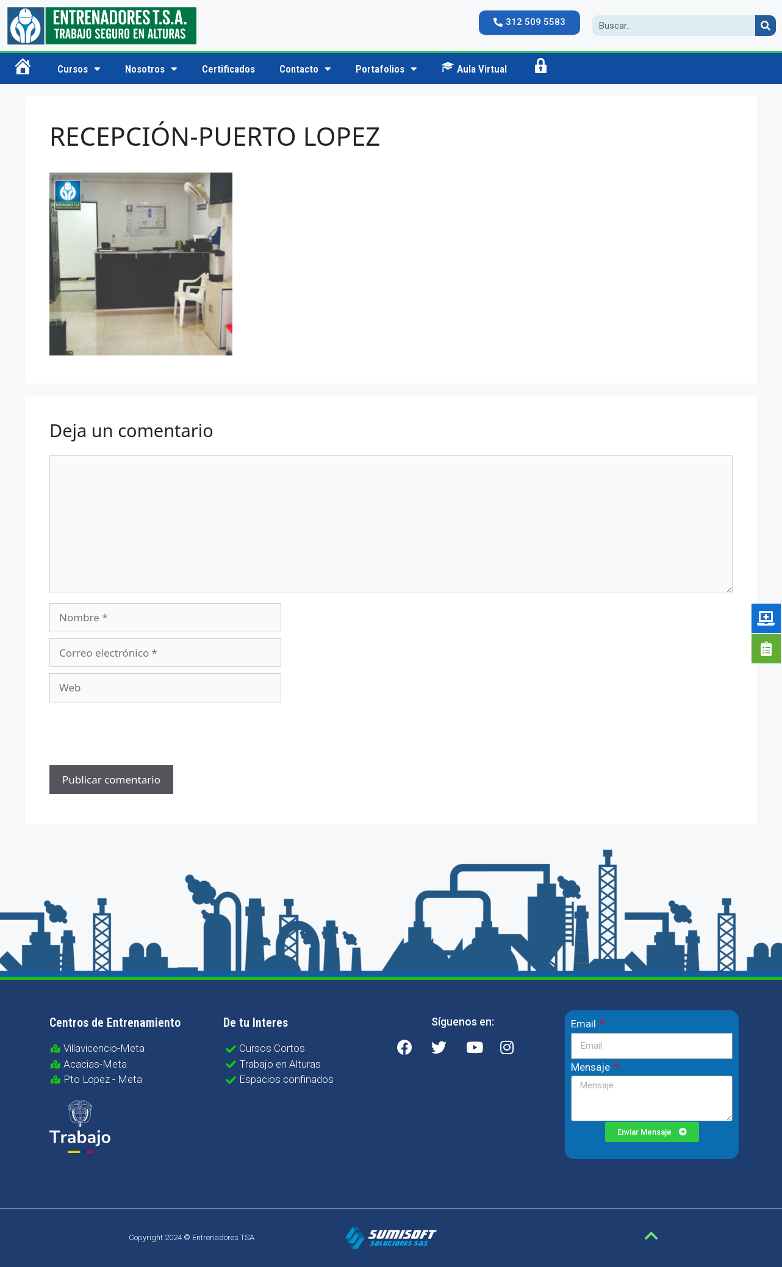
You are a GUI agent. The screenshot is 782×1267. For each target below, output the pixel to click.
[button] (529, 22)
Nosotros (151, 68)
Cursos (79, 68)
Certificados (228, 69)
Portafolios (386, 68)
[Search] (765, 25)
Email (584, 1024)
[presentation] (132, 735)
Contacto (305, 68)
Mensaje (591, 1067)
